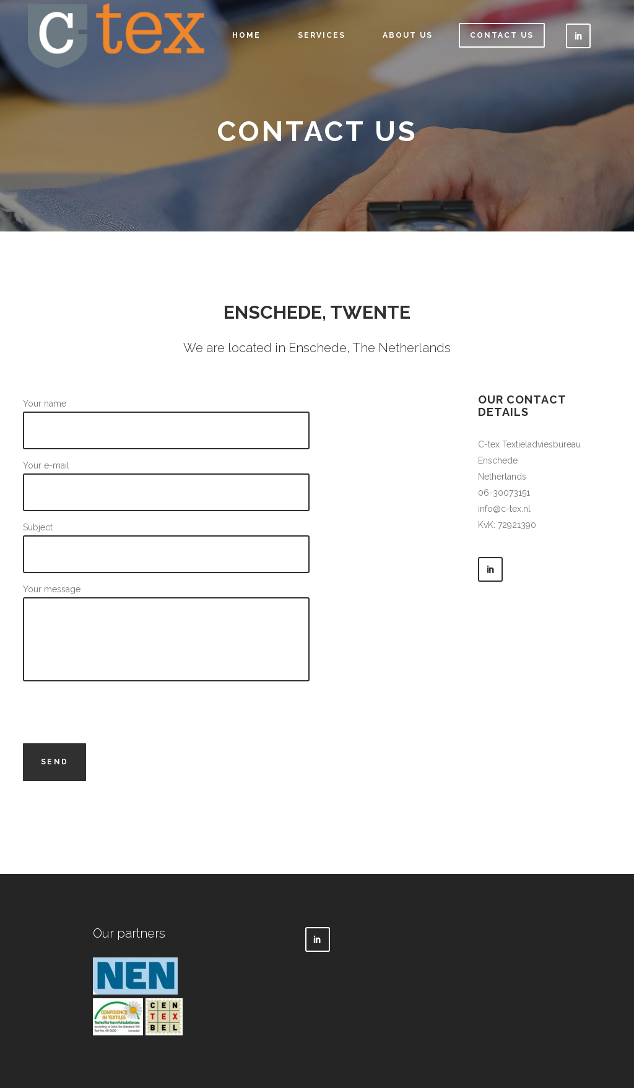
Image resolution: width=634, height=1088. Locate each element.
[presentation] (117, 713)
